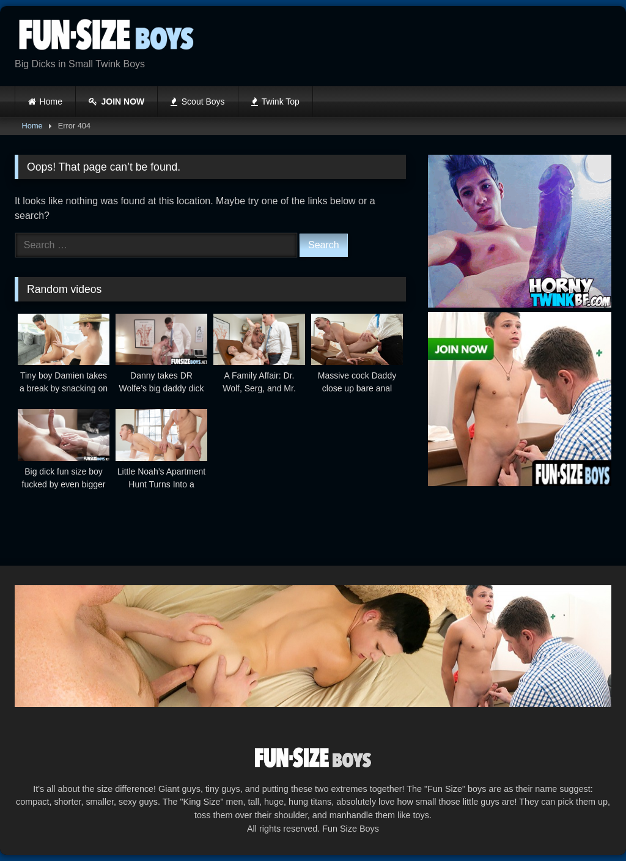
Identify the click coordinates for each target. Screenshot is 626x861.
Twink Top (275, 101)
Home (51, 101)
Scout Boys (197, 101)
